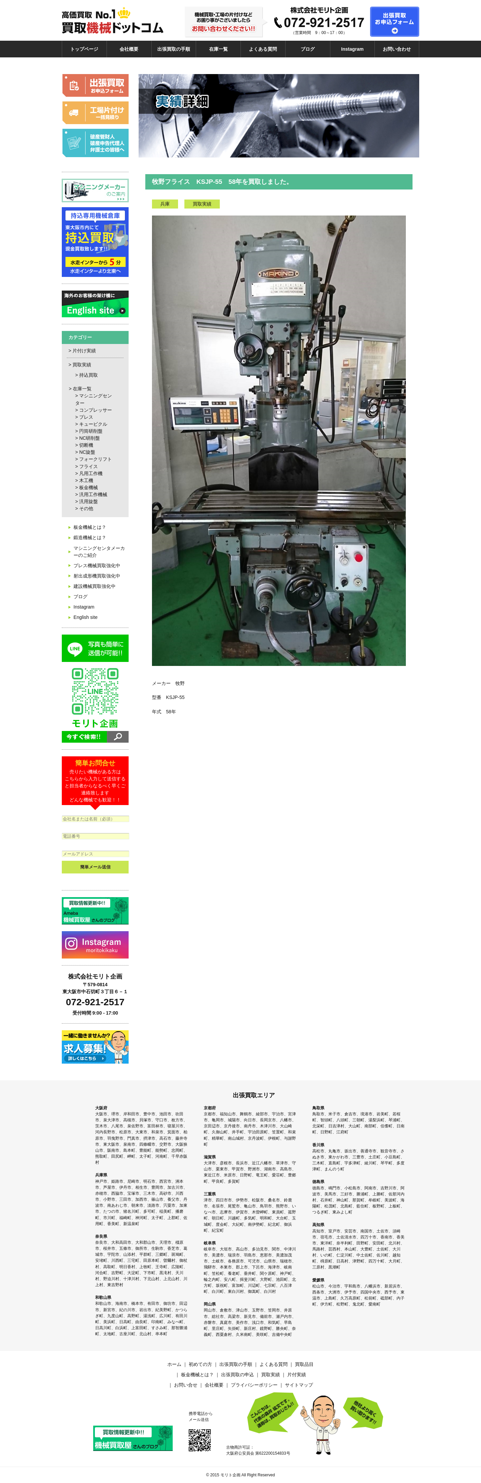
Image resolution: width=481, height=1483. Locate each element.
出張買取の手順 (173, 49)
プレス (86, 417)
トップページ (84, 49)
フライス (88, 466)
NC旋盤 (87, 452)
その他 (86, 508)
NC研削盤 (89, 438)
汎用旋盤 (88, 501)
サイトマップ (299, 1385)
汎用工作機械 (93, 494)
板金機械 (88, 487)
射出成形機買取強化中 (96, 576)
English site (85, 617)
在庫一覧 (218, 49)
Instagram (352, 49)
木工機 (86, 480)
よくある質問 (263, 49)
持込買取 (88, 375)
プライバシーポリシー (254, 1385)
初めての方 (200, 1364)
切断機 (86, 445)
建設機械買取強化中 (94, 586)
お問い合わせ (397, 49)
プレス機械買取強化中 (96, 565)
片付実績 (296, 1374)
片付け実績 (84, 350)
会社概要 (129, 49)
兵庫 (165, 204)
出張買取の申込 (237, 1374)
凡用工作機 (91, 473)
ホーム (174, 1364)
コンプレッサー (95, 410)
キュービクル (93, 424)
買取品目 (304, 1364)
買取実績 (81, 364)
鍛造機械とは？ (89, 537)
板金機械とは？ (89, 527)
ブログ (308, 49)
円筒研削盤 (91, 431)
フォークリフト (95, 459)
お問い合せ (185, 1385)
